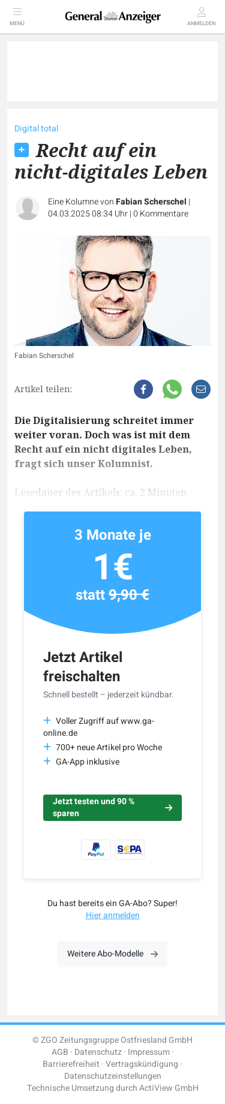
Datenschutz (98, 1052)
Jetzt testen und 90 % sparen (112, 807)
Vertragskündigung (142, 1064)
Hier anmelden (113, 915)
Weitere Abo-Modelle (112, 953)
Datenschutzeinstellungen (112, 1076)
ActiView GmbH (169, 1088)
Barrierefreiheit (71, 1064)
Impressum (149, 1052)
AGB (60, 1052)
